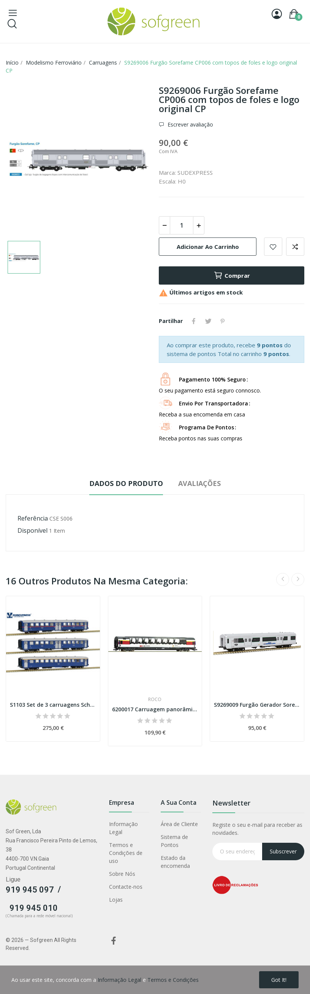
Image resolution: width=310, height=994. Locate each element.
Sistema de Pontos (174, 840)
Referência (32, 518)
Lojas (116, 899)
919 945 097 (30, 889)
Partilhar (194, 321)
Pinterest (222, 321)
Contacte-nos (125, 886)
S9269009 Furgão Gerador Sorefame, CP (257, 704)
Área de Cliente (179, 824)
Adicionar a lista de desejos (273, 246)
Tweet (208, 321)
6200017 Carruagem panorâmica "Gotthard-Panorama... (155, 709)
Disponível (32, 530)
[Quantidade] (181, 225)
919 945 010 (33, 908)
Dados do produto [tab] (126, 483)
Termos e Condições (173, 979)
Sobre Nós (122, 873)
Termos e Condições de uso (125, 852)
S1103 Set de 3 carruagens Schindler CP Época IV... (53, 704)
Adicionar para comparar (295, 246)
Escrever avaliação (189, 124)
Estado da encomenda (175, 861)
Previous (282, 579)
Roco (154, 699)
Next (297, 579)
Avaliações (199, 483)
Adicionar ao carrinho (208, 246)
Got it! (278, 979)
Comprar (232, 275)
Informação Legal (123, 828)
